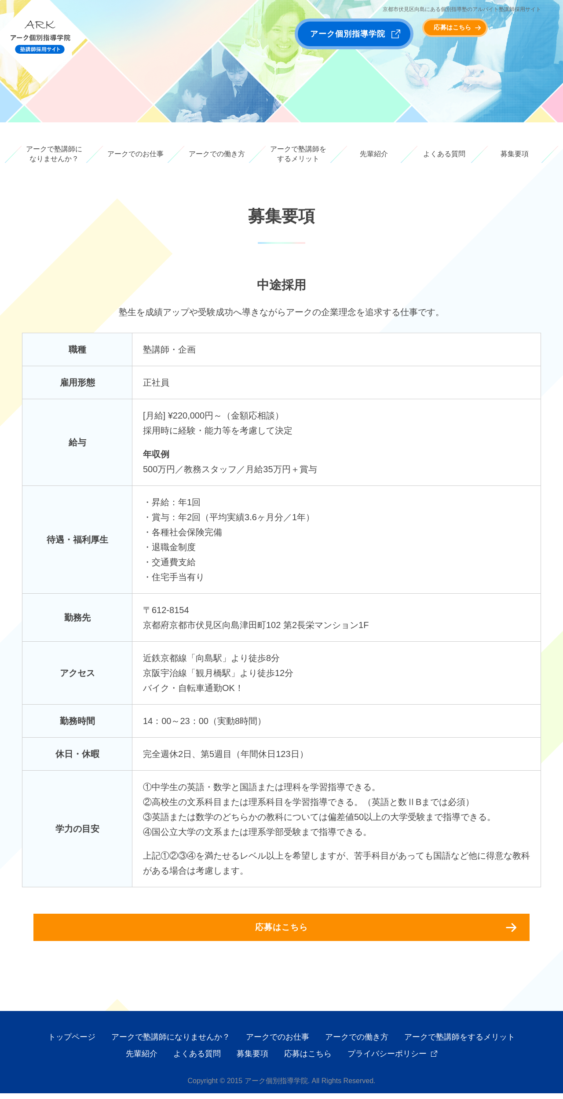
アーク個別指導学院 (347, 33)
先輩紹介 (374, 154)
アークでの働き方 (217, 154)
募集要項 (515, 154)
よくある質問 (444, 154)
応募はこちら (479, 33)
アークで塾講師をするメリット (298, 153)
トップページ (71, 1042)
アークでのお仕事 (135, 154)
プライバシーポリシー (387, 1059)
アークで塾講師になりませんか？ (54, 153)
